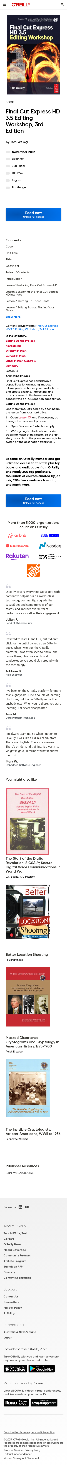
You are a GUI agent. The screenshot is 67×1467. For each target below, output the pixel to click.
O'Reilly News (12, 1244)
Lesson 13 (24, 417)
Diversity (9, 1272)
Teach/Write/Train (16, 1233)
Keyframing (13, 346)
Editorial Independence (17, 1454)
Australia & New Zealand (20, 1332)
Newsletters (11, 1302)
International (14, 1325)
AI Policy (9, 1313)
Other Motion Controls (21, 361)
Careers (9, 1239)
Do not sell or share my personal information (29, 1432)
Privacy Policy (13, 1307)
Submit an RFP (13, 1266)
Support (10, 1289)
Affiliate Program (15, 1261)
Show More (13, 316)
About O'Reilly (15, 1226)
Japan (8, 1337)
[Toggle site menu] (4, 4)
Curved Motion (16, 356)
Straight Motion (16, 351)
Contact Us (11, 1296)
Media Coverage (15, 1250)
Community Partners (17, 1255)
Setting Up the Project (20, 341)
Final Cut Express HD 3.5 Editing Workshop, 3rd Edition (32, 327)
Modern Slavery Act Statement (21, 1458)
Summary (12, 366)
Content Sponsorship (17, 1278)
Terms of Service (13, 1450)
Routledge (19, 187)
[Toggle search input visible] (62, 4)
